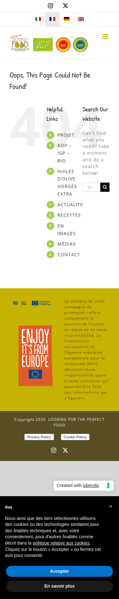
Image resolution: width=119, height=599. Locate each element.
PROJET (66, 135)
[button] (111, 506)
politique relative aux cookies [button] (61, 543)
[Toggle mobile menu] (105, 36)
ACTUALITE (70, 205)
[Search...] (91, 187)
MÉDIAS (66, 244)
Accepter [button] (59, 571)
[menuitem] (38, 20)
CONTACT (68, 255)
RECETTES (69, 215)
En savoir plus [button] (59, 586)
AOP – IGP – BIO (64, 153)
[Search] (104, 187)
